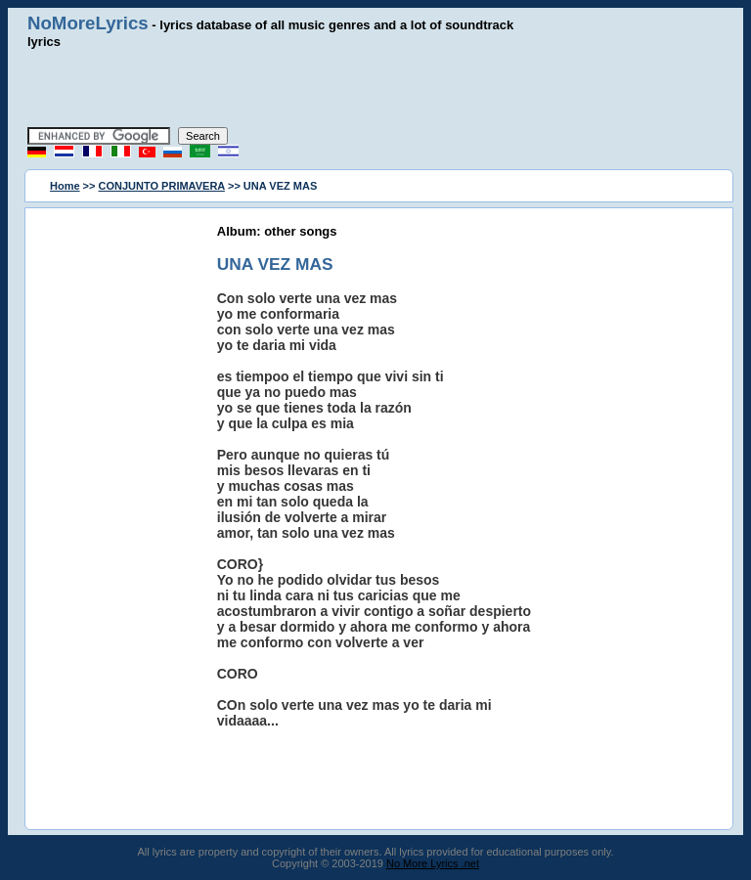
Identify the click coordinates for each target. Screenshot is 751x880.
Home (65, 186)
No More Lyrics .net (432, 863)
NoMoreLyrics (88, 23)
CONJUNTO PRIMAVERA (162, 186)
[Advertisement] (375, 88)
